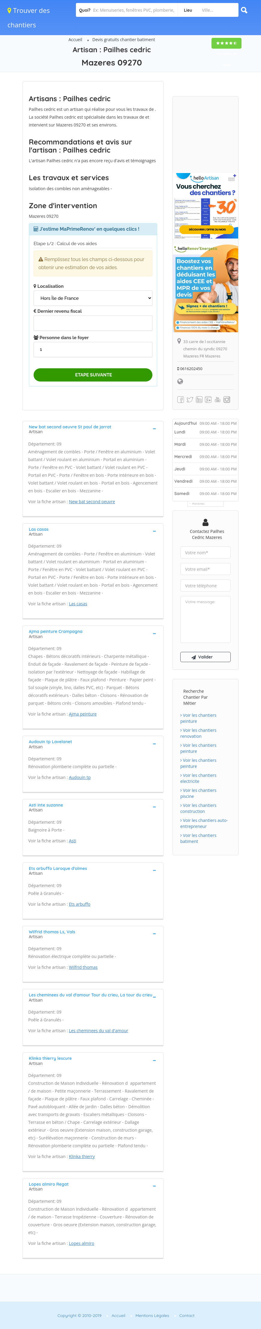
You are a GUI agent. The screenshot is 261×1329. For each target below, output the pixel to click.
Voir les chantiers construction (198, 808)
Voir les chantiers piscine (198, 793)
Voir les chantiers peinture (198, 718)
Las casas (78, 604)
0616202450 (189, 368)
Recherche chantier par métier (195, 697)
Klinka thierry (82, 1156)
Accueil (75, 39)
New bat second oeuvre (92, 501)
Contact (187, 1315)
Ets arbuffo (80, 904)
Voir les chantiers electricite (198, 778)
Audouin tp (80, 777)
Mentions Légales (152, 1315)
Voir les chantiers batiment (198, 838)
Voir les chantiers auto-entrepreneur (204, 823)
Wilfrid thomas (83, 967)
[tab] (93, 428)
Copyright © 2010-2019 (79, 1315)
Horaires (198, 503)
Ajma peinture (83, 714)
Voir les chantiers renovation (198, 733)
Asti (72, 841)
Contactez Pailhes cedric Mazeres (207, 534)
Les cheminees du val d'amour (98, 1030)
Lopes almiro (81, 1243)
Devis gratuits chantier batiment (123, 39)
